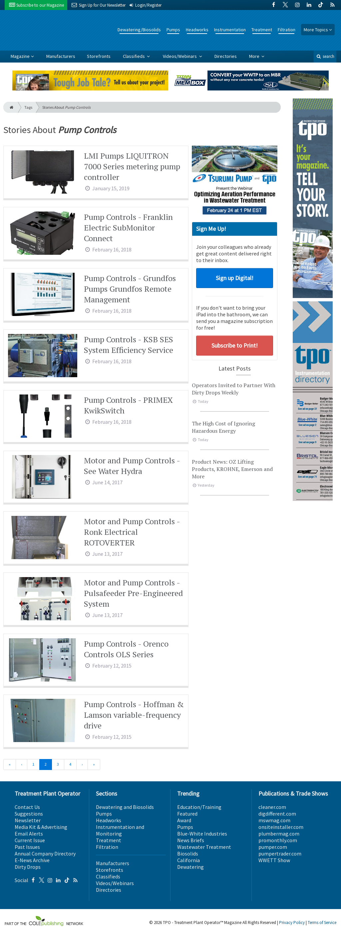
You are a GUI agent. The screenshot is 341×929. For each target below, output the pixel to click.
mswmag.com (274, 820)
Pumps (173, 30)
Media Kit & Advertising (41, 827)
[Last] (94, 764)
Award (184, 820)
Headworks (197, 30)
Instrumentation (230, 30)
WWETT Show (274, 860)
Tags (28, 107)
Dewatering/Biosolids (139, 30)
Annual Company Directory (45, 853)
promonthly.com (277, 840)
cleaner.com (272, 807)
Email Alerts (29, 833)
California (188, 860)
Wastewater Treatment (204, 847)
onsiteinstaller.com (280, 827)
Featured (187, 813)
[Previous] (21, 764)
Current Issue (30, 840)
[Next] (82, 764)
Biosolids (187, 853)
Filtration (286, 30)
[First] (9, 764)
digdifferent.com (277, 813)
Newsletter (28, 820)
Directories (225, 56)
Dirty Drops (28, 866)
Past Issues (27, 847)
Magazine (20, 56)
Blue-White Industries (202, 833)
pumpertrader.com (279, 853)
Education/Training (199, 807)
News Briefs (190, 840)
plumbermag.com (278, 833)
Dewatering (190, 866)
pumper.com (272, 847)
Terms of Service (322, 922)
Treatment (261, 30)
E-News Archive (32, 860)
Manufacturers (60, 56)
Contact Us (27, 807)
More (254, 56)
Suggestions (29, 813)
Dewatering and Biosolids (125, 807)
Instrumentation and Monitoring (120, 830)
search (325, 56)
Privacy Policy (292, 922)
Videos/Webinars (180, 56)
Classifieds (134, 56)
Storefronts (99, 56)
